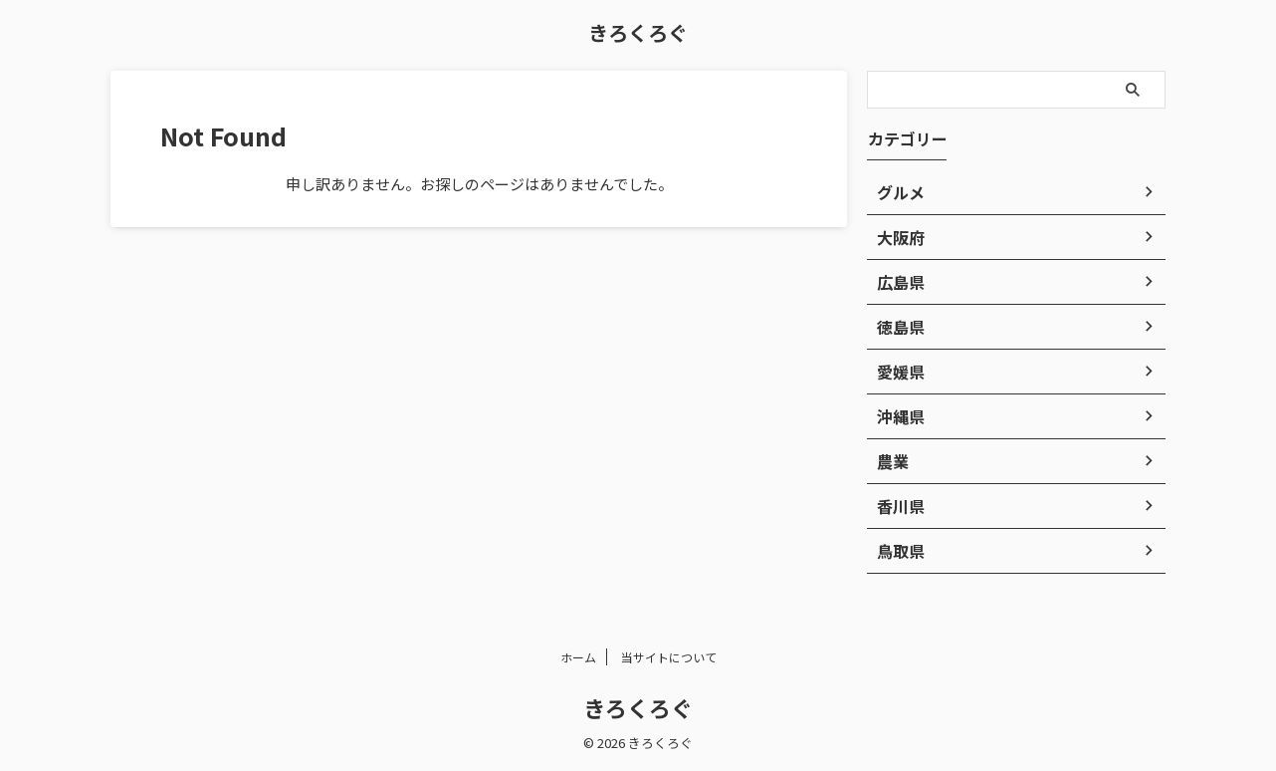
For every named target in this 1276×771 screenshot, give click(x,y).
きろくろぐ (638, 32)
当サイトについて (669, 656)
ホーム (578, 656)
